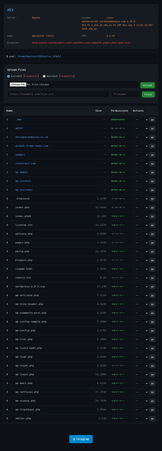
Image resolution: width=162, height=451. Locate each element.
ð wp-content (18, 181)
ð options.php (19, 233)
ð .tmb (14, 119)
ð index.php (17, 207)
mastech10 (34, 56)
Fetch (148, 94)
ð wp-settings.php (22, 392)
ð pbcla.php (17, 251)
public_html (51, 56)
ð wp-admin (17, 172)
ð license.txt (19, 225)
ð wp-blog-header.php (25, 304)
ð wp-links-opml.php (24, 348)
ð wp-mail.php (19, 383)
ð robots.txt (18, 277)
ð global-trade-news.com (27, 145)
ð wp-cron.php (19, 339)
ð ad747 (14, 128)
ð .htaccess (17, 198)
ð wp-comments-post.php (26, 312)
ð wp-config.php (21, 330)
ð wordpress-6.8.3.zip (25, 286)
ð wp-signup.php (21, 400)
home (22, 56)
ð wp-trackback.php (23, 409)
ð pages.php (17, 242)
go (152, 119)
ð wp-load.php (19, 356)
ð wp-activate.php (22, 295)
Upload (147, 85)
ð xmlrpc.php (18, 418)
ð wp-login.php (20, 374)
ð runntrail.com (21, 163)
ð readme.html (19, 269)
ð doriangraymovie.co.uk (27, 137)
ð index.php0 (18, 216)
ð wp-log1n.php (20, 365)
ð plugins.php (19, 260)
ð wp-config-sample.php (26, 321)
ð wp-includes (19, 189)
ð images (15, 154)
